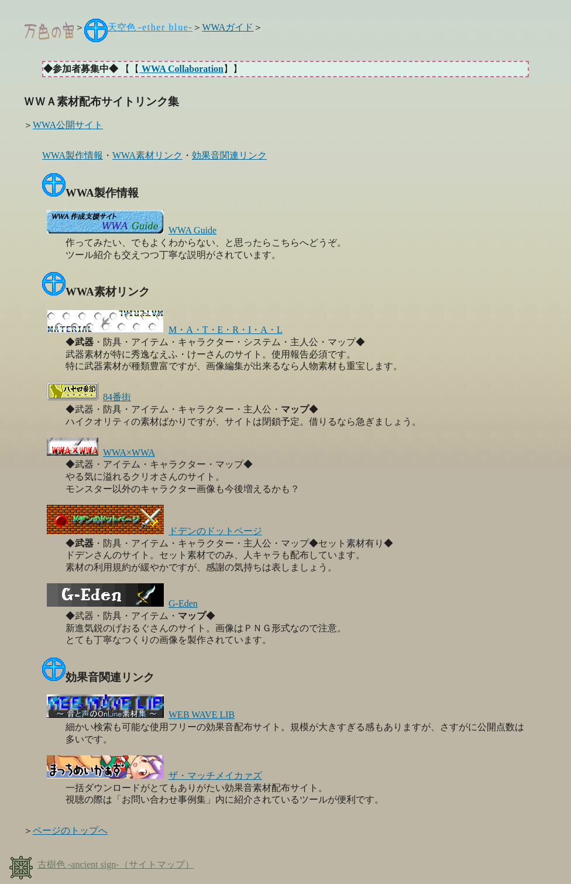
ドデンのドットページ (154, 531)
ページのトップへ (70, 830)
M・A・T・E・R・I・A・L (165, 330)
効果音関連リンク (229, 155)
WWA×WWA (101, 453)
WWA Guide (131, 230)
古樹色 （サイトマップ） (101, 864)
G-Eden (122, 603)
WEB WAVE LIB (141, 715)
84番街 (89, 397)
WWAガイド (227, 27)
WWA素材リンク (147, 155)
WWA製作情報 (72, 155)
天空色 (150, 27)
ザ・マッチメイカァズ (154, 775)
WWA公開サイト (68, 125)
